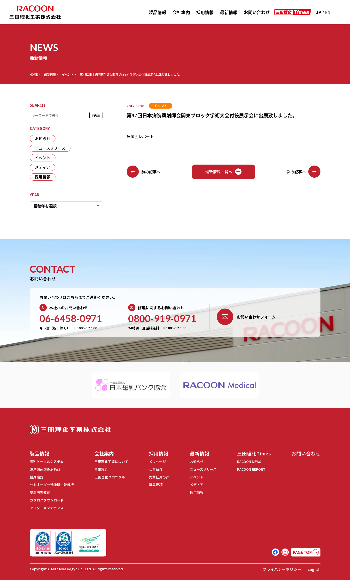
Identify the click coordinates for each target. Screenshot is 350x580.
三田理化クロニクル (109, 477)
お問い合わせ (257, 12)
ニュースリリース (50, 148)
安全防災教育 (40, 492)
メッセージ (156, 462)
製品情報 (157, 12)
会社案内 (181, 12)
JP (318, 12)
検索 (96, 115)
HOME (34, 74)
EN (328, 12)
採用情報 (205, 12)
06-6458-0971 (70, 319)
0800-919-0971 (162, 319)
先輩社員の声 (158, 477)
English (313, 568)
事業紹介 (101, 469)
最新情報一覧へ (223, 171)
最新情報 (228, 12)
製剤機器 (36, 477)
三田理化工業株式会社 (70, 430)
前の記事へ (144, 172)
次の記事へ (303, 172)
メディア (42, 168)
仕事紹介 (155, 469)
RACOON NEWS (248, 462)
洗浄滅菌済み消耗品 (45, 469)
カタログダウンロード (47, 499)
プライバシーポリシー (282, 568)
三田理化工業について (111, 462)
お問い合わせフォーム (246, 317)
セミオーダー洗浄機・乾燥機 (52, 484)
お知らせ (42, 139)
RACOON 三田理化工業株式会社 (35, 12)
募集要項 (155, 484)
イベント (68, 74)
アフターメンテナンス (46, 507)
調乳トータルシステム (47, 462)
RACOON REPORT (250, 469)
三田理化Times (253, 453)
